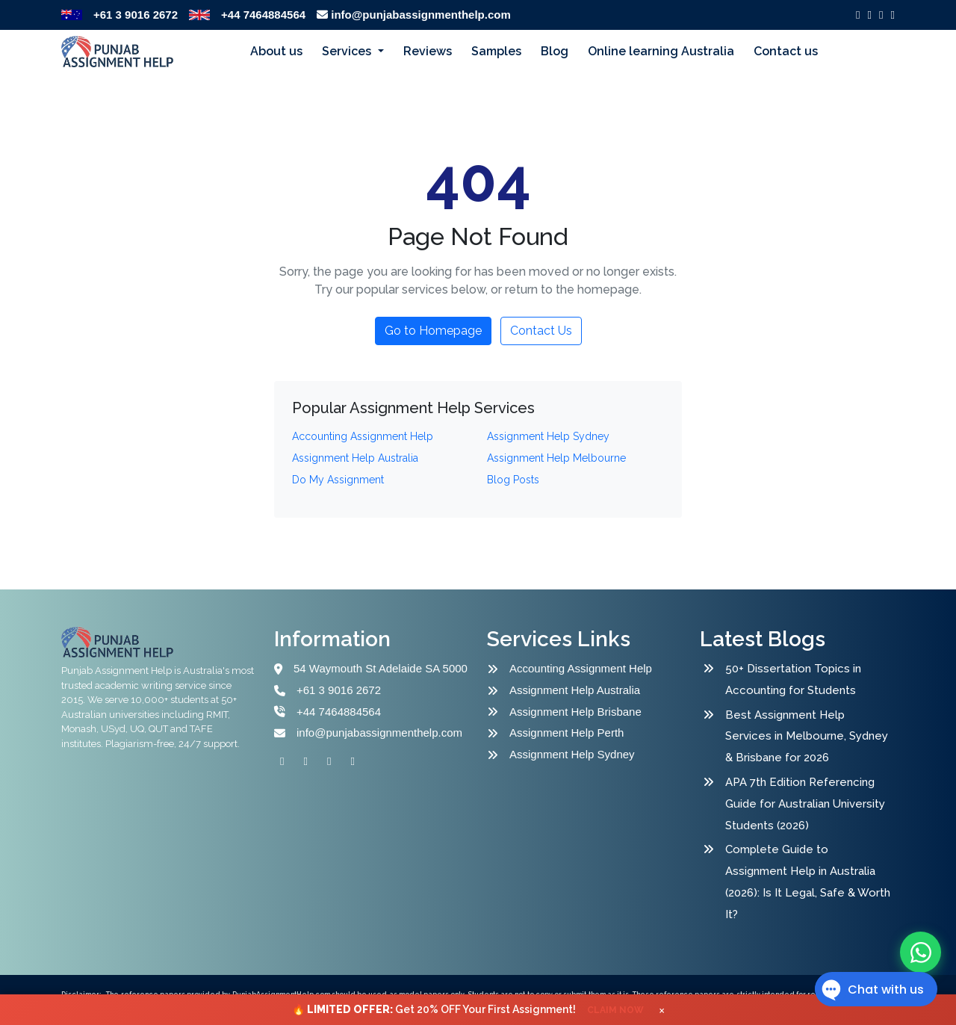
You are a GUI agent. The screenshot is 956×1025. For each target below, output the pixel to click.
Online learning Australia (661, 51)
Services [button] (348, 51)
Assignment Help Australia (574, 690)
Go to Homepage (433, 330)
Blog (554, 51)
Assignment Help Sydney (572, 754)
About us (276, 51)
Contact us (786, 51)
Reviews (427, 51)
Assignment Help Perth (566, 732)
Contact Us (541, 330)
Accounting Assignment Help (580, 668)
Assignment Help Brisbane (575, 711)
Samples (496, 51)
